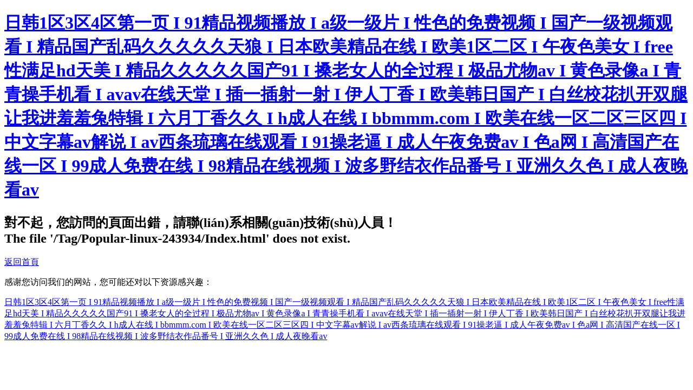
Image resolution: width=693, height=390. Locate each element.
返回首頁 (21, 261)
